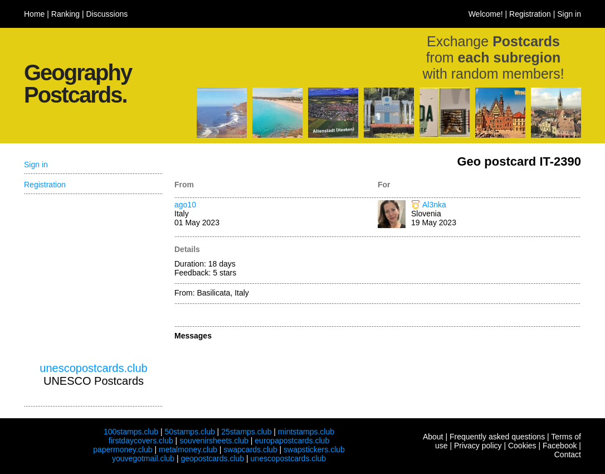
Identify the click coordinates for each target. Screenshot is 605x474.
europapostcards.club (292, 440)
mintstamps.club (306, 431)
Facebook (560, 445)
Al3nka (434, 204)
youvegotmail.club (143, 458)
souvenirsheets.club (213, 440)
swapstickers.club (314, 449)
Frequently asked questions (497, 436)
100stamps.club (131, 431)
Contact (567, 454)
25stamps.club (246, 431)
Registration (530, 13)
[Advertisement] (93, 278)
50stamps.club (189, 431)
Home (34, 13)
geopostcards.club (213, 458)
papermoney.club (122, 449)
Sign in (569, 13)
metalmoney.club (188, 449)
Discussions (107, 13)
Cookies (522, 445)
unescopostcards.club (93, 368)
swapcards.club (250, 449)
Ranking (65, 13)
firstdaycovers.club (141, 440)
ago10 (185, 204)
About (433, 436)
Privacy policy (478, 445)
